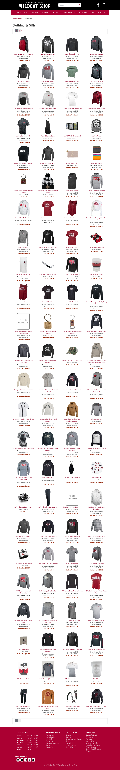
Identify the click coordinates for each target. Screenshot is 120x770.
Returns (68, 737)
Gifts (25, 12)
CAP (92, 12)
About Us (89, 739)
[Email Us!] (33, 760)
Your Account (50, 735)
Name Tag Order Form (93, 745)
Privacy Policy (73, 765)
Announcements (71, 745)
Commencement (68, 12)
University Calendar (92, 743)
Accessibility (70, 743)
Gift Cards (49, 739)
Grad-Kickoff (70, 747)
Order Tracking (50, 737)
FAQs (67, 741)
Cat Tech (55, 12)
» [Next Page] (21, 30)
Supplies (45, 12)
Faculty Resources (91, 747)
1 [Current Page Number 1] (16, 31)
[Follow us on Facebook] (22, 760)
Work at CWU (90, 741)
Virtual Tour (49, 741)
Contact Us (49, 747)
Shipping (68, 735)
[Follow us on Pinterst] (30, 760)
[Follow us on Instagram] (26, 760)
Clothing (17, 12)
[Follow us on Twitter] (18, 760)
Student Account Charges (74, 739)
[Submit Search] (79, 5)
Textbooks (34, 12)
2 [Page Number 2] (19, 31)
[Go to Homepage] (34, 5)
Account (101, 12)
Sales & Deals (82, 12)
